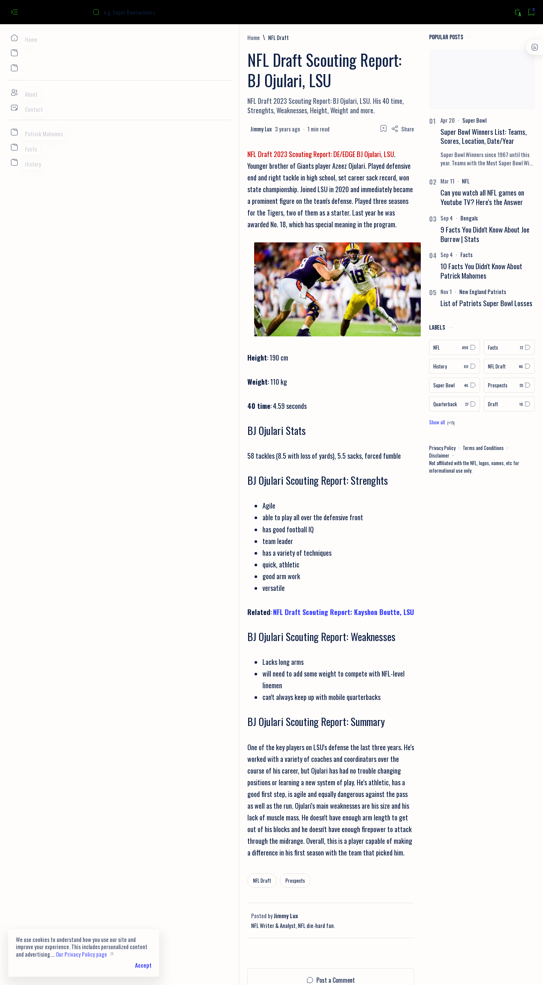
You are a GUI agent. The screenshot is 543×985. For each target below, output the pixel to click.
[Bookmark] (531, 12)
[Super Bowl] (433, 120)
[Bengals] (427, 218)
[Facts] (425, 254)
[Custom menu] (14, 132)
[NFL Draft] (109, 37)
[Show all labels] (400, 422)
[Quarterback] (413, 404)
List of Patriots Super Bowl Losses (445, 303)
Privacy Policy (401, 448)
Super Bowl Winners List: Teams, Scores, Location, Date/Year (442, 136)
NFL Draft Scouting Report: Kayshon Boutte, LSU (174, 618)
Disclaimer (398, 455)
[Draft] (467, 404)
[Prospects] (126, 828)
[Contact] (14, 107)
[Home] (14, 37)
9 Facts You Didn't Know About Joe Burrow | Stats (443, 234)
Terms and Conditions (441, 448)
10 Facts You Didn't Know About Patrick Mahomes (440, 271)
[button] (485, 970)
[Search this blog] (149, 12)
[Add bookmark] (342, 98)
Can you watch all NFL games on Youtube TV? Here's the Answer (441, 197)
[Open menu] (14, 12)
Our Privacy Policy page (81, 954)
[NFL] (424, 181)
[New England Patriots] (441, 291)
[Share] (361, 98)
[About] (14, 92)
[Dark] (517, 12)
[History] (413, 366)
